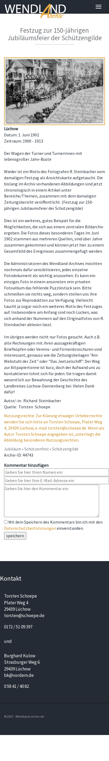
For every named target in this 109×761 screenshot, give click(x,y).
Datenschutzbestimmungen (30, 528)
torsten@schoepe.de (24, 615)
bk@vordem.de (19, 675)
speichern (15, 535)
